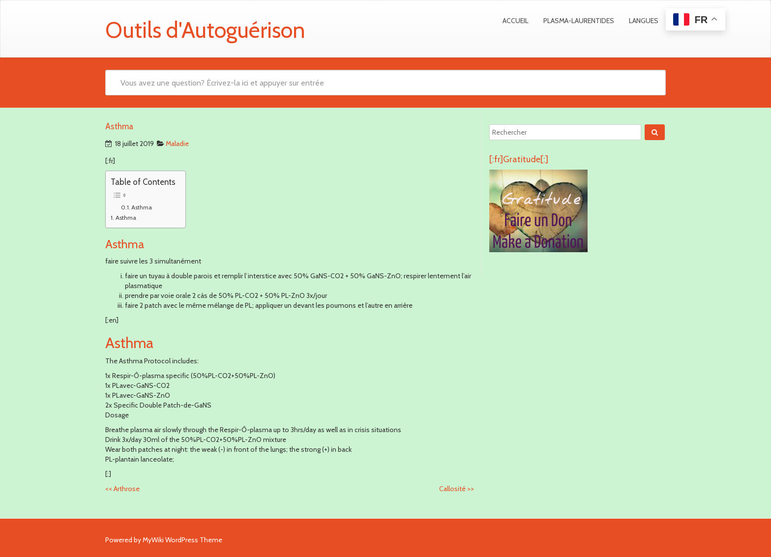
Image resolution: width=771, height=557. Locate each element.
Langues (643, 20)
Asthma (141, 207)
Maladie (177, 143)
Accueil (516, 20)
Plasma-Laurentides (578, 20)
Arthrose (122, 488)
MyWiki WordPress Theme (182, 539)
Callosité (456, 488)
